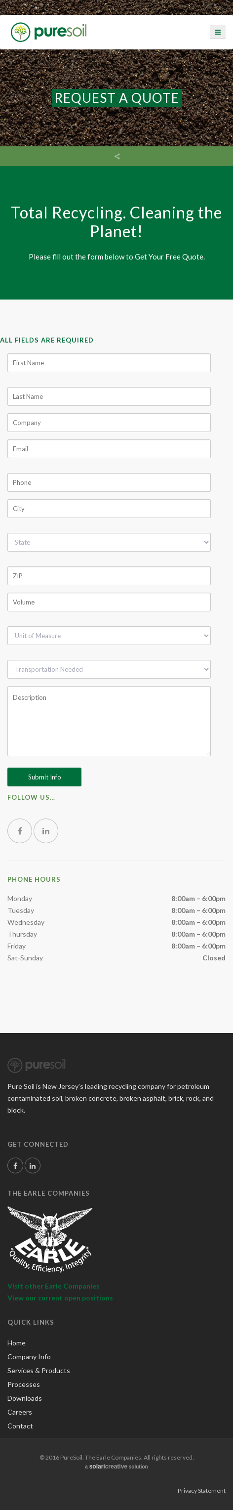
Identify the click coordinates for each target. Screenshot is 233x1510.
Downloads (24, 1398)
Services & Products (38, 1370)
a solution (116, 1466)
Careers (19, 1412)
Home (16, 1342)
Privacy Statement (202, 1490)
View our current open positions (60, 1298)
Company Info (29, 1356)
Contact (20, 1426)
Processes (23, 1384)
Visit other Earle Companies (53, 1286)
